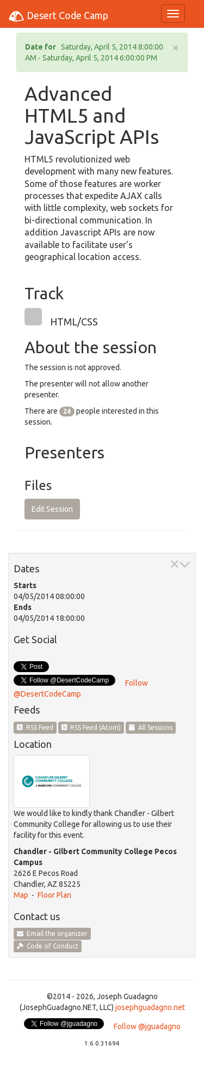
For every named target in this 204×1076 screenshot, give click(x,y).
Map (21, 895)
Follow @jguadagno (147, 1026)
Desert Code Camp (58, 16)
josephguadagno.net (150, 1007)
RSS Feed (35, 727)
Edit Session (52, 509)
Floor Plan (54, 895)
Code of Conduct (47, 946)
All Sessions (150, 727)
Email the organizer (52, 933)
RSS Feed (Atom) (91, 727)
